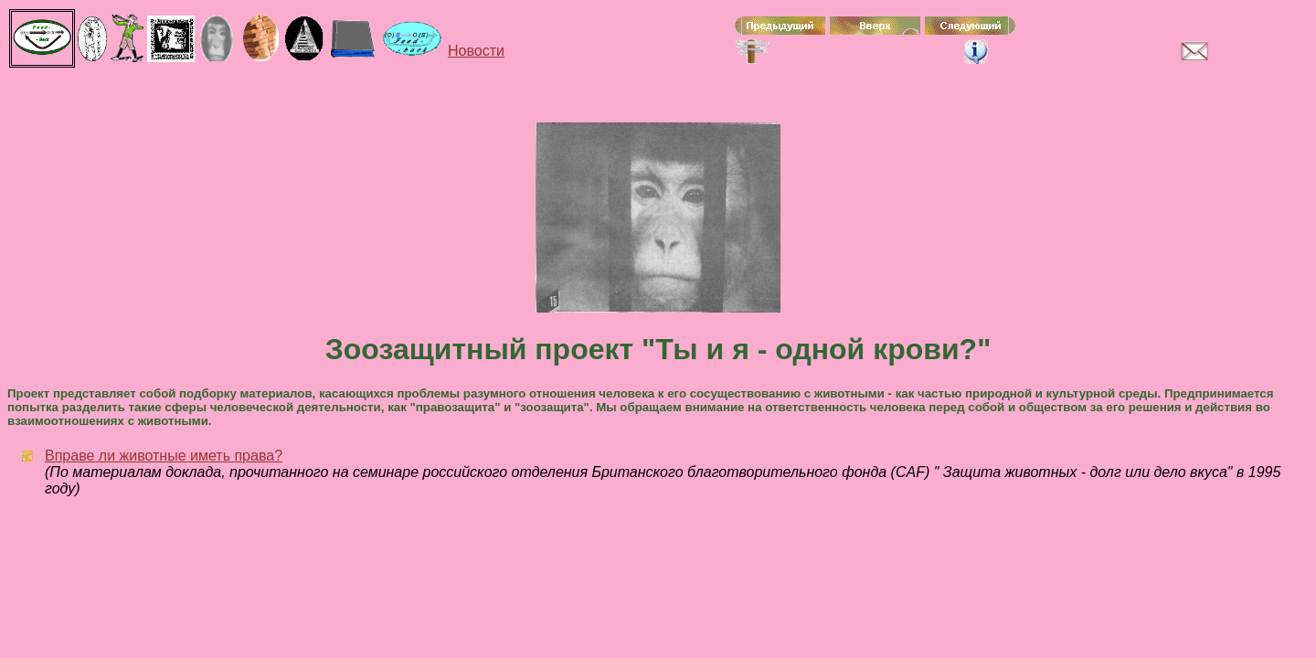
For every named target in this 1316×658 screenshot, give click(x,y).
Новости (476, 50)
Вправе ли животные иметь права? (163, 455)
